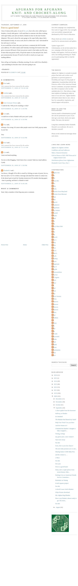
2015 (55, 378)
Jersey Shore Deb (57, 226)
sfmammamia (56, 350)
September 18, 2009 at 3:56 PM (14, 109)
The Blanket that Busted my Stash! (65, 419)
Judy (53, 234)
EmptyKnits (55, 208)
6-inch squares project (61, 483)
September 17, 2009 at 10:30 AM (14, 88)
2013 (55, 384)
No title (57, 443)
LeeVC (54, 250)
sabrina (54, 347)
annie (53, 315)
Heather (54, 215)
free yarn (58, 464)
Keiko (54, 245)
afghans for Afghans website (60, 147)
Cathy (54, 186)
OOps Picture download (62, 492)
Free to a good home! (61, 467)
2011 (55, 390)
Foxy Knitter (56, 210)
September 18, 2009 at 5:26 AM (14, 98)
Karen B (54, 237)
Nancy (54, 280)
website (64, 39)
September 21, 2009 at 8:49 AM (14, 183)
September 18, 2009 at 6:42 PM (14, 138)
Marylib (54, 269)
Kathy (54, 242)
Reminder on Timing (61, 480)
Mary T (54, 267)
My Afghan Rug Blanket (62, 495)
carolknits (55, 318)
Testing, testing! (60, 434)
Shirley (54, 299)
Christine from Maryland (59, 191)
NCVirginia (55, 277)
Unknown (55, 301)
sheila (54, 352)
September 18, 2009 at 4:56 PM (14, 119)
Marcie (54, 261)
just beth (54, 334)
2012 (55, 387)
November (59, 402)
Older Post (45, 245)
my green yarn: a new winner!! (64, 437)
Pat (53, 285)
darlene (54, 323)
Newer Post (4, 245)
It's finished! (59, 416)
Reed (53, 288)
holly (53, 328)
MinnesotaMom (57, 272)
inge (53, 331)
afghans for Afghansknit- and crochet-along (39, 11)
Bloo (53, 183)
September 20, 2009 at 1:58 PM (14, 165)
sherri (54, 355)
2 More (57, 458)
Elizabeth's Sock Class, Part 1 (60, 163)
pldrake (54, 339)
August (58, 507)
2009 (55, 396)
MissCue (54, 275)
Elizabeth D (7, 170)
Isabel (54, 218)
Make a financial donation (59, 153)
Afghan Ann (56, 173)
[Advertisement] (21, 562)
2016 (55, 375)
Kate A (54, 240)
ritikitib (54, 344)
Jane (53, 221)
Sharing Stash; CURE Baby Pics (65, 452)
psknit (54, 342)
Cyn (4, 114)
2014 (55, 381)
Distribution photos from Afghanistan (63, 160)
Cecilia (54, 189)
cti (53, 320)
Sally (53, 293)
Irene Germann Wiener (10, 103)
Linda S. (54, 253)
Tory (4, 124)
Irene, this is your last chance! (64, 446)
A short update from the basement (65, 410)
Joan (53, 229)
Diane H (54, 202)
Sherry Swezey (56, 296)
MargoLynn (55, 264)
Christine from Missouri (59, 194)
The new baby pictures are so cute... (66, 449)
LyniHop (54, 258)
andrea (54, 312)
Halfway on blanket (61, 413)
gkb (53, 326)
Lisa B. (54, 256)
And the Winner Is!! (61, 425)
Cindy (54, 197)
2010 (55, 393)
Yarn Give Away (60, 440)
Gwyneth (55, 213)
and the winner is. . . (61, 455)
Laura (54, 248)
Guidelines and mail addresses (61, 150)
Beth (53, 178)
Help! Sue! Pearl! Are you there (64, 422)
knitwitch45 (55, 336)
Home (25, 245)
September (59, 408)
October (58, 405)
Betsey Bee (55, 181)
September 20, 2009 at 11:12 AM (14, 147)
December (59, 399)
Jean (53, 224)
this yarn (25, 31)
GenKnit (6, 93)
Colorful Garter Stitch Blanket (64, 489)
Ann (53, 175)
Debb (53, 199)
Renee (54, 291)
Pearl (5, 83)
